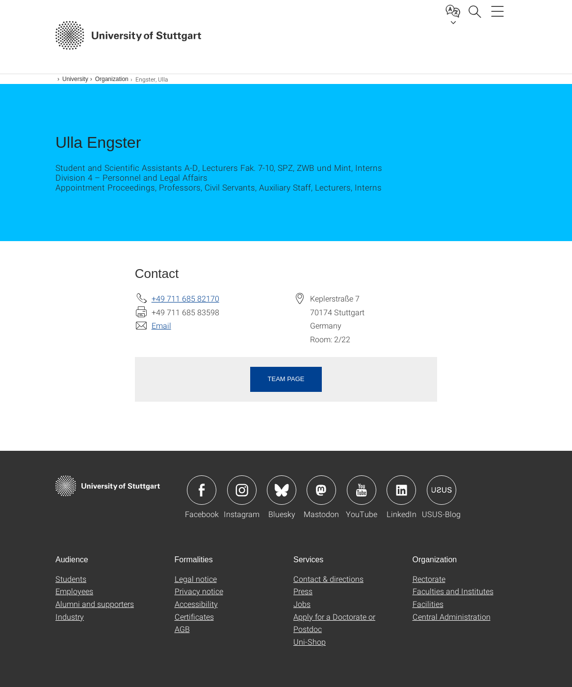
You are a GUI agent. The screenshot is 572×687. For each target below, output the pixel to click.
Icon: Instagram (242, 490)
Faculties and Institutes (453, 591)
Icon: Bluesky (281, 490)
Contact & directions (328, 579)
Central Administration (452, 616)
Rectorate (429, 579)
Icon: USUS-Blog (441, 490)
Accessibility (196, 604)
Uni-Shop (309, 641)
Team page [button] (286, 379)
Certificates (194, 616)
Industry (69, 616)
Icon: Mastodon (321, 490)
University (75, 79)
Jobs (302, 604)
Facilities (428, 604)
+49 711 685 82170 (185, 298)
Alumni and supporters (94, 604)
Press (302, 591)
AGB (182, 629)
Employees (74, 591)
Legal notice (196, 579)
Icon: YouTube (361, 490)
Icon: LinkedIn (401, 490)
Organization (112, 79)
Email (161, 325)
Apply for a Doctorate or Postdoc (334, 622)
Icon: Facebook (201, 490)
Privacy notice (199, 591)
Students (70, 579)
